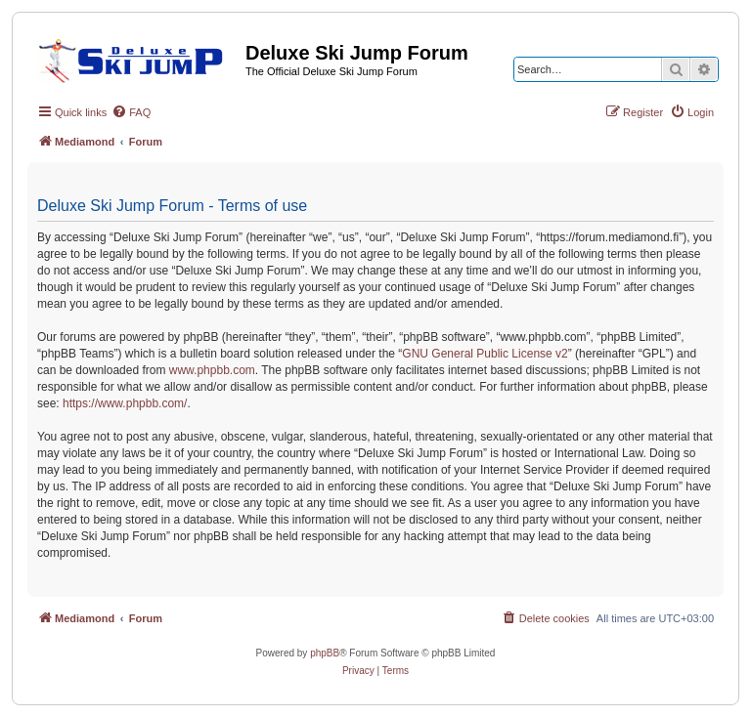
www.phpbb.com (212, 370)
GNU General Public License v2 (484, 353)
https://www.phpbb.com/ (125, 403)
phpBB (324, 653)
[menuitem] (131, 112)
